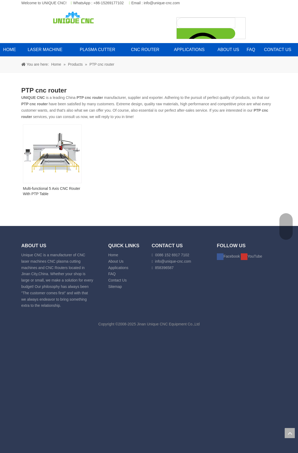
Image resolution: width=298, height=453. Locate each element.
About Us (116, 261)
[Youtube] (251, 256)
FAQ (112, 274)
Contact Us (117, 280)
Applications (118, 268)
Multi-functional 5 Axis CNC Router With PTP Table (51, 191)
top (290, 433)
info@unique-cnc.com (162, 3)
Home (113, 255)
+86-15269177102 (108, 3)
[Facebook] (229, 256)
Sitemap (115, 286)
